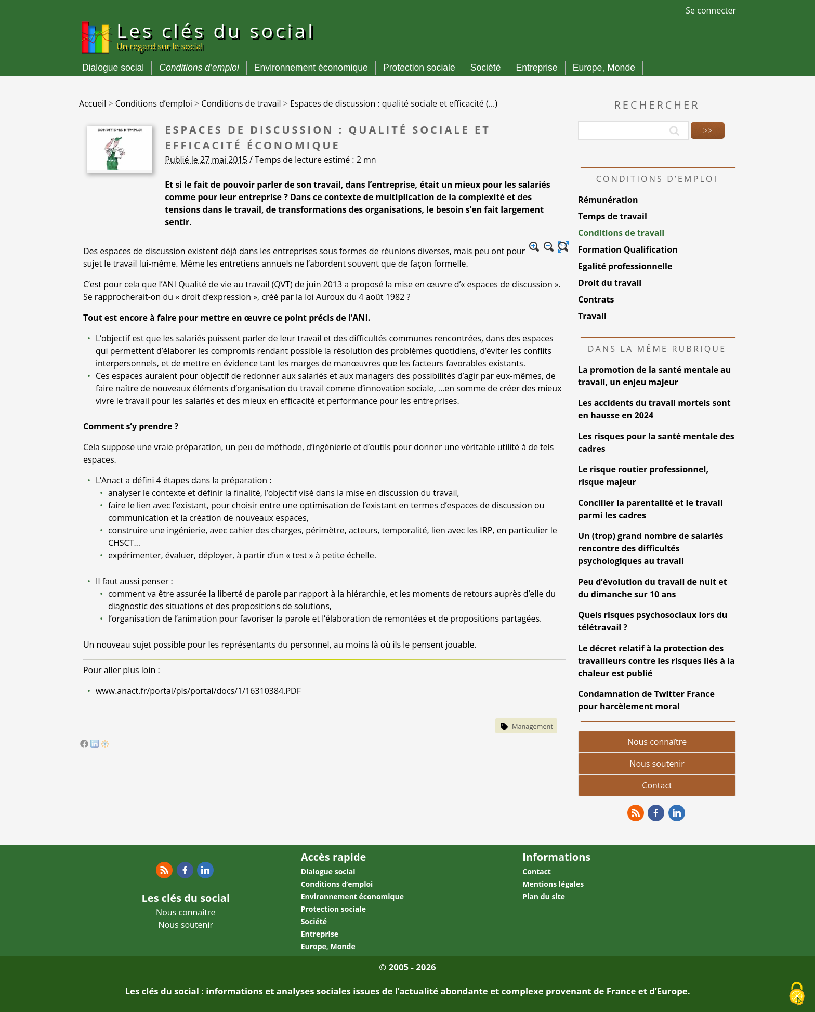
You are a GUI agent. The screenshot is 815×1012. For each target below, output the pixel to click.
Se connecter (711, 10)
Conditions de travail (621, 233)
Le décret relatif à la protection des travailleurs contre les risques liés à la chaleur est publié (656, 660)
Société (485, 67)
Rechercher (657, 105)
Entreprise (536, 67)
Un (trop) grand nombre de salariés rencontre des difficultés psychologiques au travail (650, 548)
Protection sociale (419, 67)
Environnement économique (311, 67)
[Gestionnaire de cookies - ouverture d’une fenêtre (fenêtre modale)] (797, 994)
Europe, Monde (604, 67)
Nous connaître (657, 741)
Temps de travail (612, 216)
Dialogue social (113, 67)
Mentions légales (553, 884)
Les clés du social (216, 35)
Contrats (596, 299)
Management (532, 726)
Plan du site (543, 896)
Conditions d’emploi (199, 67)
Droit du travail (609, 282)
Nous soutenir (656, 763)
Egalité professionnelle (625, 266)
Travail (592, 316)
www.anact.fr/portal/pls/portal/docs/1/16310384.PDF (198, 690)
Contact (657, 785)
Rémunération (608, 199)
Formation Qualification (628, 249)
